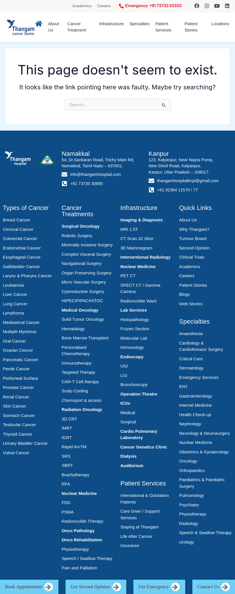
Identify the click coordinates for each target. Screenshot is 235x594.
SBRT (67, 465)
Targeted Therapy (78, 372)
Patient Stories (191, 26)
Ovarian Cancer (18, 350)
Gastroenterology (195, 396)
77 (195, 190)
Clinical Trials (191, 257)
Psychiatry (189, 504)
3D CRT (69, 418)
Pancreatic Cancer (20, 359)
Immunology (132, 347)
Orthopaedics (192, 470)
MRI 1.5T (129, 229)
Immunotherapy (76, 363)
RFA (66, 483)
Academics (81, 5)
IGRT (67, 437)
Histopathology (135, 319)
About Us (188, 219)
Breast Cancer (16, 219)
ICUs (125, 403)
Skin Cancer (14, 406)
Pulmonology (191, 495)
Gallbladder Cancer (21, 266)
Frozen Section (135, 328)
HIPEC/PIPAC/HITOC (82, 300)
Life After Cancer (137, 536)
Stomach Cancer (19, 415)
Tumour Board (192, 238)
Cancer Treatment (76, 26)
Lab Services (134, 310)
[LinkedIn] (227, 6)
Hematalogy (73, 328)
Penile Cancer (16, 368)
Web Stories (190, 303)
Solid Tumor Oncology (83, 319)
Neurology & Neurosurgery (204, 433)
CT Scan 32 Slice (137, 238)
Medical (128, 412)
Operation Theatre (139, 394)
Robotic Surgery (77, 235)
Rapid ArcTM (74, 446)
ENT (183, 386)
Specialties (139, 23)
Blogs (184, 294)
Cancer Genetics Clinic (144, 446)
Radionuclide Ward (139, 300)
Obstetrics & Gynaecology (204, 451)
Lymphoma (13, 312)
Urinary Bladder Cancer (25, 443)
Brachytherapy (75, 474)
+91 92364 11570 (173, 190)
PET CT (128, 275)
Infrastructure (111, 23)
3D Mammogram (137, 247)
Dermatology (191, 367)
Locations (220, 23)
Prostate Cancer (18, 387)
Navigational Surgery (81, 263)
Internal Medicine (195, 405)
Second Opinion (194, 247)
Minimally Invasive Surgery (87, 244)
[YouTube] (217, 6)
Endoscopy (132, 356)
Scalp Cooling (75, 390)
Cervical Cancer (18, 229)
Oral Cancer (14, 341)
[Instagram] (197, 6)
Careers (103, 5)
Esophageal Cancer (22, 257)
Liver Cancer (15, 294)
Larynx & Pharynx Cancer (27, 275)
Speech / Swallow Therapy (87, 558)
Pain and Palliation (79, 567)
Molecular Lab (134, 338)
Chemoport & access (81, 400)
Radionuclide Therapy (82, 521)
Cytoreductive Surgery (83, 291)
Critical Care (191, 358)
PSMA (68, 512)
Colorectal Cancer (20, 238)
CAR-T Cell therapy (80, 381)
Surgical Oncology (81, 226)
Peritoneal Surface (20, 378)
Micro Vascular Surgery (84, 282)
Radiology (188, 523)
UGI (124, 365)
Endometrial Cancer (22, 247)
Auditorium (132, 465)
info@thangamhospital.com (95, 174)
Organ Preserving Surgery (86, 272)
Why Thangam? (194, 229)
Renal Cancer (16, 396)
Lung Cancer (15, 303)
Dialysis (129, 456)
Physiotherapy (75, 549)
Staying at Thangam (140, 526)
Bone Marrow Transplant (85, 337)
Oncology (188, 461)
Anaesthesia (191, 333)
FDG (66, 502)
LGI (124, 375)
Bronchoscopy (134, 384)
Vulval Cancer (16, 452)
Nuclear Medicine (79, 493)
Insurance (130, 545)
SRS (66, 456)
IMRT (67, 428)
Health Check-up (195, 414)
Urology (186, 542)
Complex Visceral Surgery (86, 254)
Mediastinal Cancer (21, 322)
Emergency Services (199, 377)
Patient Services (163, 26)
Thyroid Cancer (17, 434)
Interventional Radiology (146, 257)
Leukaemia (13, 285)
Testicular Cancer (19, 424)
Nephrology (190, 423)
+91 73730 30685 (86, 183)
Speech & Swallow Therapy (205, 532)
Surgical (128, 421)
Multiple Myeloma (19, 331)
